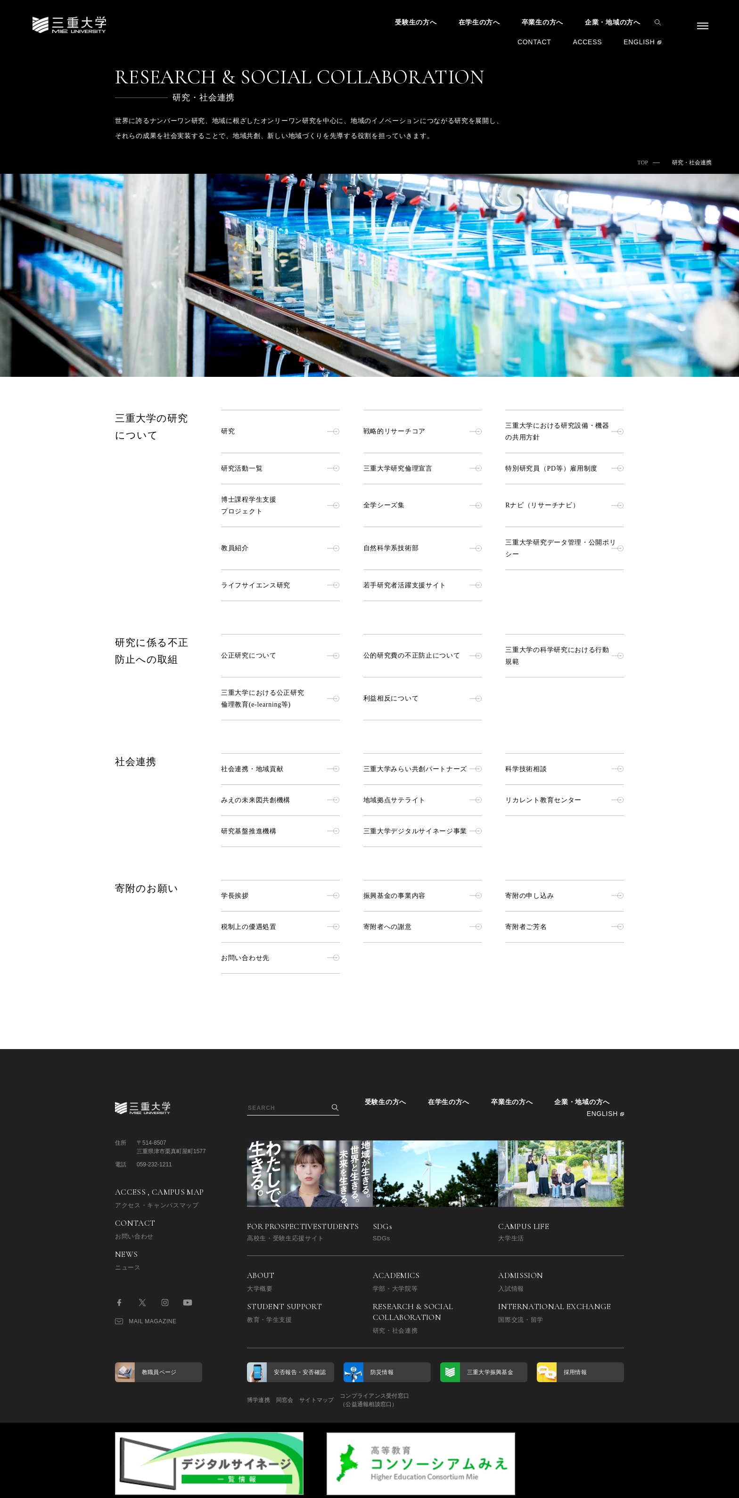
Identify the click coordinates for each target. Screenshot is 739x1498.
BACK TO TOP (594, 1485)
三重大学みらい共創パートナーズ (422, 769)
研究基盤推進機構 (280, 831)
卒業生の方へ (542, 22)
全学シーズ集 (422, 505)
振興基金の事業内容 (422, 895)
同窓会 (297, 1400)
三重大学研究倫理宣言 (422, 468)
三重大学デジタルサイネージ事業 (422, 831)
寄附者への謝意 (422, 926)
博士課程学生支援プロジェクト (280, 505)
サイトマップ (342, 1400)
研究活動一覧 (280, 468)
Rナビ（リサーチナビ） (564, 505)
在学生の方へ (479, 22)
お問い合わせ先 (280, 957)
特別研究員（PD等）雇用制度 (564, 468)
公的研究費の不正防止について (422, 655)
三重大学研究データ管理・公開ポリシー (564, 548)
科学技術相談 (564, 769)
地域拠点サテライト (422, 800)
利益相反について (422, 698)
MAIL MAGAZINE (146, 1321)
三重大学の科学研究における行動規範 (564, 655)
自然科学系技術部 (422, 548)
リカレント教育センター (564, 800)
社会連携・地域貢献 (280, 769)
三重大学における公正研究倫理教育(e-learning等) (280, 698)
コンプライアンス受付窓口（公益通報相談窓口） (413, 1400)
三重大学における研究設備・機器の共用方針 (564, 431)
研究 (280, 431)
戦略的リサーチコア (422, 431)
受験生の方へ (415, 22)
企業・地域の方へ (612, 22)
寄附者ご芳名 (564, 926)
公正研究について (280, 655)
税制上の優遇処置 (280, 926)
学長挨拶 (280, 895)
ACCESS (587, 42)
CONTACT (534, 42)
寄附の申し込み (564, 895)
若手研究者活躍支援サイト (422, 585)
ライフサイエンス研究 (280, 585)
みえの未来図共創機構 (280, 800)
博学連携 (258, 1400)
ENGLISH (639, 42)
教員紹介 (280, 548)
